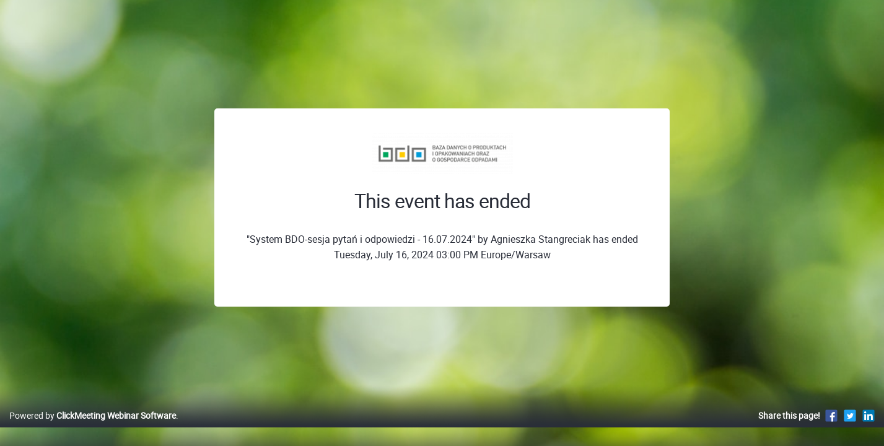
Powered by (92, 428)
